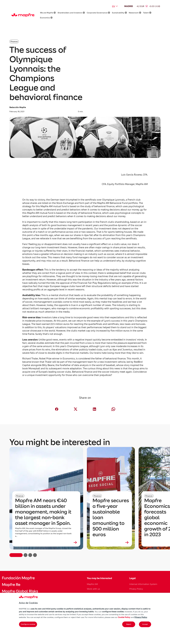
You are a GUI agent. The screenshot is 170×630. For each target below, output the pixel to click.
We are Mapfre (48, 12)
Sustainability (119, 12)
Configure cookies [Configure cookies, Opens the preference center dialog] (28, 624)
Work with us (93, 588)
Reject (128, 624)
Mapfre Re (11, 584)
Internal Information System (143, 584)
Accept (145, 624)
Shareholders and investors (71, 12)
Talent (147, 12)
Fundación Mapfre (18, 578)
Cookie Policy (124, 617)
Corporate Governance (98, 12)
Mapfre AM (92, 584)
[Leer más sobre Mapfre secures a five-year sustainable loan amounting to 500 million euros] (111, 542)
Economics (46, 17)
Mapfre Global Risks (20, 591)
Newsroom (135, 12)
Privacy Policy (136, 588)
